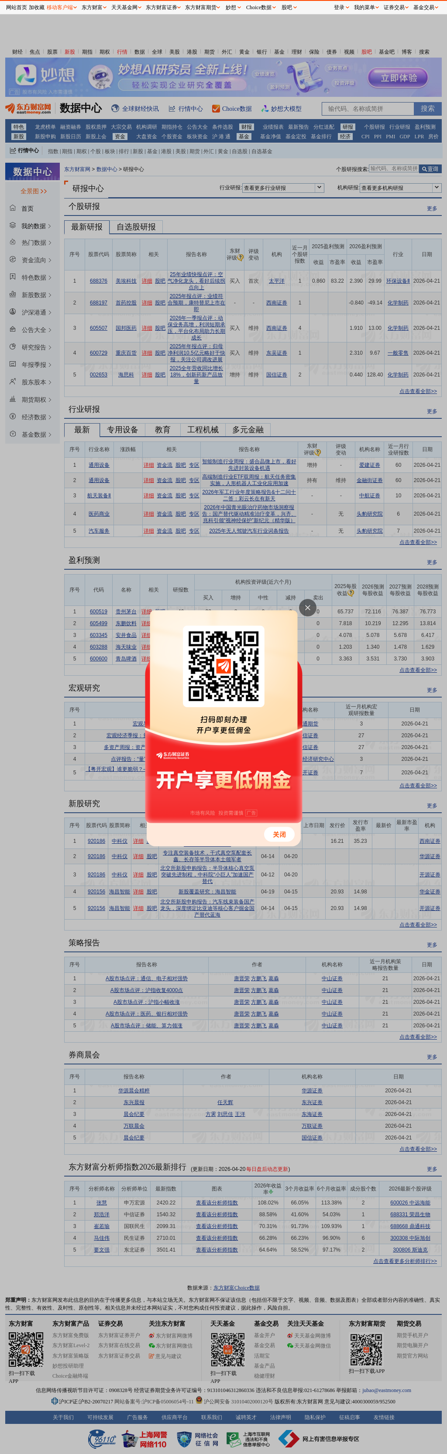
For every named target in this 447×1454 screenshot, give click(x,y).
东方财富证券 (161, 7)
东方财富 (92, 7)
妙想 (231, 7)
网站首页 (16, 7)
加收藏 (37, 7)
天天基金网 (124, 7)
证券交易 (394, 7)
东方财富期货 (201, 7)
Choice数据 (259, 7)
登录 (339, 7)
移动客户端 (60, 7)
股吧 (287, 7)
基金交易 (423, 7)
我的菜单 (364, 7)
